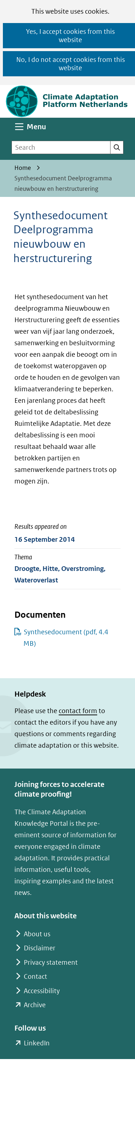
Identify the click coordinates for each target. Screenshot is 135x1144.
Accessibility (42, 991)
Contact (35, 976)
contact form (78, 711)
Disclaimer (39, 948)
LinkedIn (36, 1043)
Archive (35, 1005)
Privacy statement (51, 962)
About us (37, 934)
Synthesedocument (65, 638)
